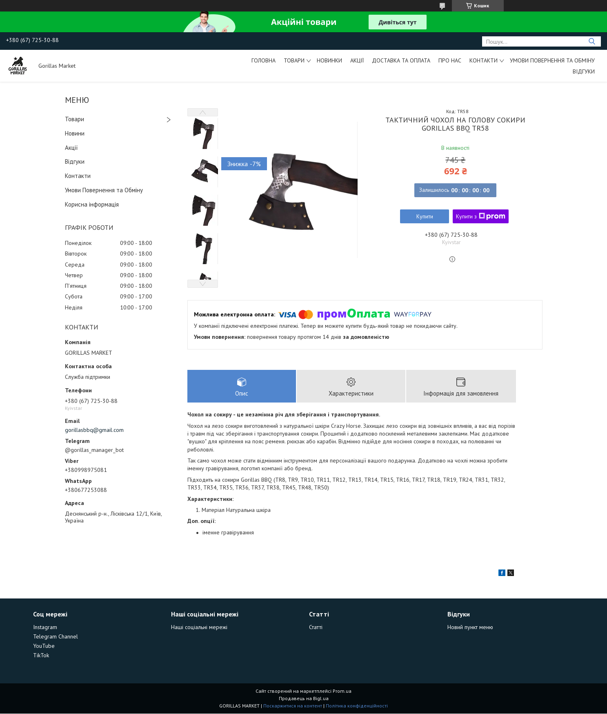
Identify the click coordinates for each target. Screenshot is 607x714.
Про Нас (449, 60)
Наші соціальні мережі (199, 627)
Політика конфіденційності (357, 706)
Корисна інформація (92, 204)
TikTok (41, 655)
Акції (357, 60)
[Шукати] (592, 41)
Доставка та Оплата (401, 60)
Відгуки (584, 71)
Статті (315, 627)
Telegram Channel (55, 637)
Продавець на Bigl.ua (304, 699)
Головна (263, 60)
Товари (294, 60)
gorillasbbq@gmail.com (94, 430)
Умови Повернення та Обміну (552, 60)
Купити (424, 216)
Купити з (480, 216)
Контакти (483, 60)
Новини (74, 133)
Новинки (329, 60)
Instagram (45, 627)
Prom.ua (342, 691)
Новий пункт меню (470, 627)
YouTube (44, 646)
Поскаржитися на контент (292, 706)
